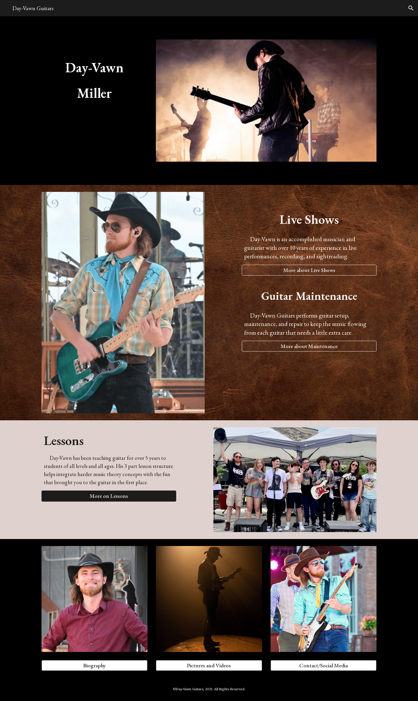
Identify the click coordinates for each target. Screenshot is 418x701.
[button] (411, 8)
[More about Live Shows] (309, 270)
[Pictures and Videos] (209, 666)
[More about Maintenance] (309, 346)
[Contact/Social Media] (323, 666)
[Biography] (94, 666)
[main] (94, 77)
